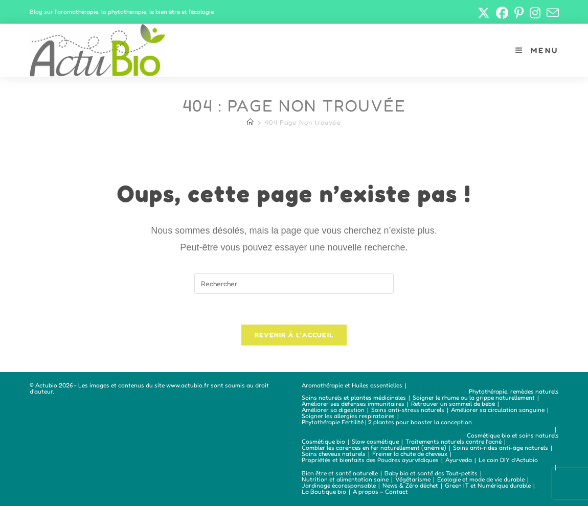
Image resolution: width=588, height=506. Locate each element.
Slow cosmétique (375, 441)
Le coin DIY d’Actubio (508, 460)
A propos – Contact (380, 491)
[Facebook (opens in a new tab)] (502, 13)
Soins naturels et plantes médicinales (354, 397)
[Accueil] (250, 122)
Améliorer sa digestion (333, 409)
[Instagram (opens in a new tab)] (535, 13)
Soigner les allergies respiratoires (348, 416)
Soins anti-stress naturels (407, 409)
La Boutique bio (324, 491)
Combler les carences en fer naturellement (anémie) (374, 447)
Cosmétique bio (323, 441)
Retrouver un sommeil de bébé (453, 403)
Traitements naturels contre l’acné (453, 441)
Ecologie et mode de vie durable (481, 479)
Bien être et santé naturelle (340, 473)
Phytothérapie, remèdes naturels (514, 391)
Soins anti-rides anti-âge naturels (500, 447)
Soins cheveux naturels (334, 453)
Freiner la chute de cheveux (409, 453)
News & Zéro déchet (410, 485)
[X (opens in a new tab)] (483, 13)
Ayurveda (458, 460)
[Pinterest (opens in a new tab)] (519, 13)
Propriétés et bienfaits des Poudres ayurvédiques (370, 460)
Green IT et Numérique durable (488, 485)
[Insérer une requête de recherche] (294, 283)
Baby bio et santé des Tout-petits (431, 473)
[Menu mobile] (536, 50)
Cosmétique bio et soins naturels (513, 435)
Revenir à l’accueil (294, 335)
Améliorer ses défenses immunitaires (353, 403)
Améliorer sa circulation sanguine (498, 409)
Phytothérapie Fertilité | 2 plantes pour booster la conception (387, 422)
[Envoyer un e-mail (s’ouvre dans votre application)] (551, 13)
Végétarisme (413, 479)
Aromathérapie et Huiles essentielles (352, 385)
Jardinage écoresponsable (339, 485)
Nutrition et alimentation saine (345, 479)
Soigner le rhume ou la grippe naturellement (474, 397)
